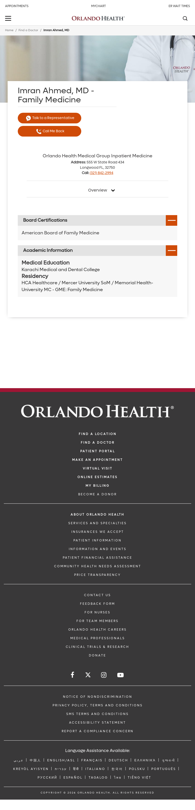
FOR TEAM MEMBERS (97, 621)
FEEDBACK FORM (97, 604)
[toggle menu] (9, 18)
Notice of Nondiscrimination (97, 697)
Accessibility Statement (97, 723)
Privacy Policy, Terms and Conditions (98, 705)
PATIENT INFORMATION (97, 540)
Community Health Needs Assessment (97, 566)
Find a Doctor (28, 30)
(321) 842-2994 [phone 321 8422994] (101, 173)
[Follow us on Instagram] (104, 675)
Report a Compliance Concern (98, 731)
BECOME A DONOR (97, 494)
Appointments (16, 6)
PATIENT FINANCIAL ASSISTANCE (97, 558)
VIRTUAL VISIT (97, 468)
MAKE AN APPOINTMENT (97, 460)
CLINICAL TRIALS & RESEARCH (97, 647)
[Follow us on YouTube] (120, 675)
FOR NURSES (97, 612)
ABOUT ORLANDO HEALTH (97, 515)
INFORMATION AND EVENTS (97, 549)
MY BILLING (97, 486)
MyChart (98, 6)
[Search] (185, 19)
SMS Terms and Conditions (97, 714)
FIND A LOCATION (98, 434)
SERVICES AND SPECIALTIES (97, 523)
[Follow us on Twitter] (88, 676)
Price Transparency (97, 575)
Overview (97, 190)
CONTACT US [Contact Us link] (97, 595)
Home (9, 30)
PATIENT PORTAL (97, 451)
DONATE (97, 655)
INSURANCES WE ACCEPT (97, 532)
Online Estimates (97, 477)
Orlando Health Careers (97, 630)
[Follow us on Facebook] (73, 675)
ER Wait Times (179, 6)
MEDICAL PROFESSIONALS (97, 638)
